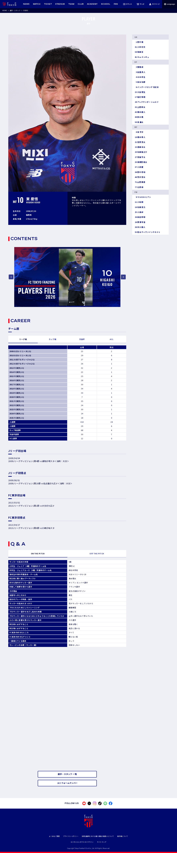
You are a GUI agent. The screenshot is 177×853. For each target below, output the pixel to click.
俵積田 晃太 (140, 162)
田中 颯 (138, 42)
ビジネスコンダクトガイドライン (82, 842)
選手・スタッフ (15, 10)
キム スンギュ (141, 57)
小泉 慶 (138, 167)
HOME (4, 10)
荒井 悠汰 (139, 177)
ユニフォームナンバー (67, 783)
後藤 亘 (138, 52)
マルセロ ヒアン (142, 197)
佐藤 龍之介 (140, 152)
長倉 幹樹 (139, 217)
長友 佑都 (139, 82)
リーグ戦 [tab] (23, 339)
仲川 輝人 (139, 227)
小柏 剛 (138, 202)
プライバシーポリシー (70, 836)
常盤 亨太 (139, 157)
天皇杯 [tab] (82, 339)
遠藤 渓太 (139, 147)
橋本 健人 (139, 112)
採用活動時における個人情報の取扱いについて (98, 836)
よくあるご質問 (54, 836)
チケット (127, 4)
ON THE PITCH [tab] (38, 553)
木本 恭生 (139, 77)
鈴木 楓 (138, 117)
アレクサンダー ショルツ (146, 102)
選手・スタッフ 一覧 (67, 774)
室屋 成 (138, 67)
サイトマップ (101, 842)
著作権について (122, 836)
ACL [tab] (111, 339)
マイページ (154, 4)
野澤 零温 (139, 222)
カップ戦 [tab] (52, 339)
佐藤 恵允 (139, 207)
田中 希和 (139, 172)
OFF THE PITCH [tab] (96, 553)
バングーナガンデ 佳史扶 (146, 87)
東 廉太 (138, 122)
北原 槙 (138, 187)
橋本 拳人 (139, 137)
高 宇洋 (138, 132)
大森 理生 (139, 92)
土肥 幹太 (139, 107)
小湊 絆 (138, 212)
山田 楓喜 (139, 182)
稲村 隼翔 (139, 97)
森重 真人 (139, 72)
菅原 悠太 (139, 142)
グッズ (140, 4)
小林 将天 (139, 47)
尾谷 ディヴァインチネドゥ (147, 232)
